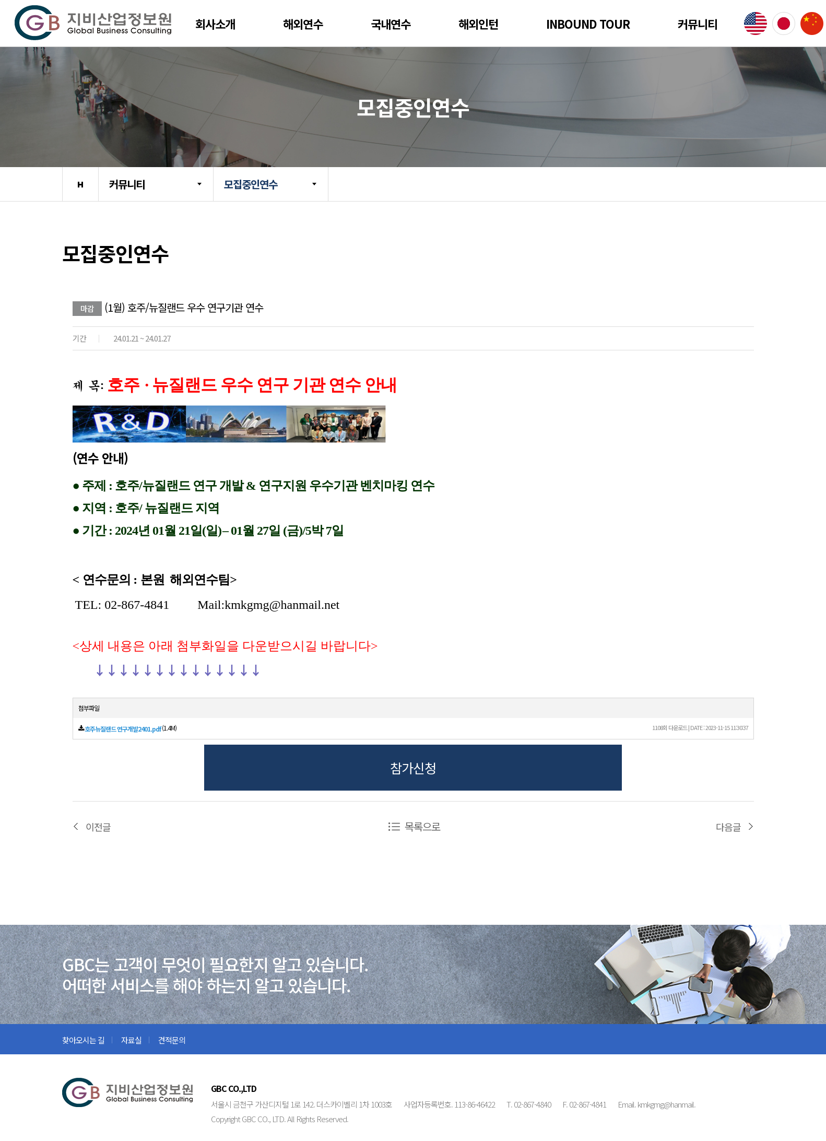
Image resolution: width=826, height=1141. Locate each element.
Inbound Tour (588, 23)
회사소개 (215, 23)
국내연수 (390, 23)
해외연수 (303, 23)
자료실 (131, 1040)
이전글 (98, 826)
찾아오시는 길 (83, 1040)
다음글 (728, 826)
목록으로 (422, 826)
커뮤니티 (697, 23)
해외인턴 (478, 23)
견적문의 (171, 1040)
